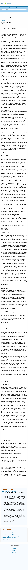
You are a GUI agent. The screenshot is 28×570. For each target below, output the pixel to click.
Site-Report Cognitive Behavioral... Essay (10, 536)
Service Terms (14, 554)
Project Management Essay (7, 539)
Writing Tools (16, 7)
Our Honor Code (14, 550)
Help (14, 557)
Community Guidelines (14, 548)
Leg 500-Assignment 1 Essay (8, 534)
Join (2, 7)
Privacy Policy (14, 552)
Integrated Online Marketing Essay (9, 537)
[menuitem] (22, 1)
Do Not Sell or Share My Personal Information (14, 560)
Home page (2, 13)
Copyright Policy (14, 546)
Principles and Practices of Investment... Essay (11, 531)
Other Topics (7, 13)
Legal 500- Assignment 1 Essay (8, 532)
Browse (10, 7)
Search (6, 7)
